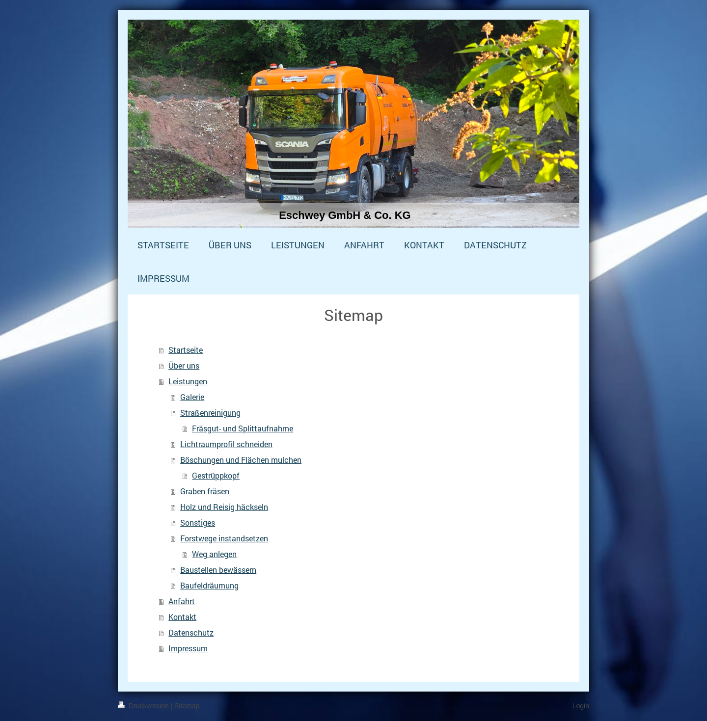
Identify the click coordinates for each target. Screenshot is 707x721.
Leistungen (187, 381)
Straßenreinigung (210, 412)
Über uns (183, 365)
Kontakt (182, 617)
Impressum (188, 648)
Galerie (192, 397)
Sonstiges (197, 522)
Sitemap (186, 706)
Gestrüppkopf (216, 475)
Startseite (185, 350)
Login (580, 706)
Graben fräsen (204, 491)
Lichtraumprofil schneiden (226, 444)
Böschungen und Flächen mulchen (240, 459)
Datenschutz (191, 632)
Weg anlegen (214, 554)
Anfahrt (181, 601)
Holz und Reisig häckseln (224, 507)
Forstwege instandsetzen (224, 538)
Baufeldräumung (209, 585)
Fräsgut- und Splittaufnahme (242, 428)
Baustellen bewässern (218, 569)
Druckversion (144, 706)
